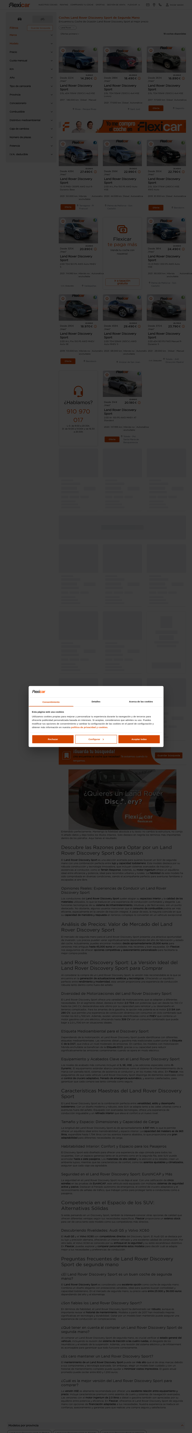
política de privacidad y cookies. (89, 727)
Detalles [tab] (96, 701)
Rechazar (53, 739)
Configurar (96, 739)
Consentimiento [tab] (51, 702)
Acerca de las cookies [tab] (141, 701)
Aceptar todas (139, 739)
